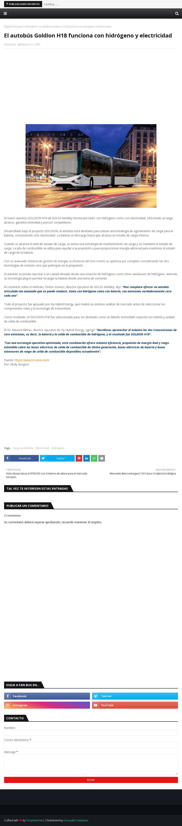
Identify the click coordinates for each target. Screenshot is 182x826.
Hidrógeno (31, 26)
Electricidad (42, 448)
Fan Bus (11, 44)
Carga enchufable (23, 448)
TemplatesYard (35, 820)
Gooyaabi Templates (76, 820)
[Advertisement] (91, 81)
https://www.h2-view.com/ (32, 360)
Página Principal (13, 26)
